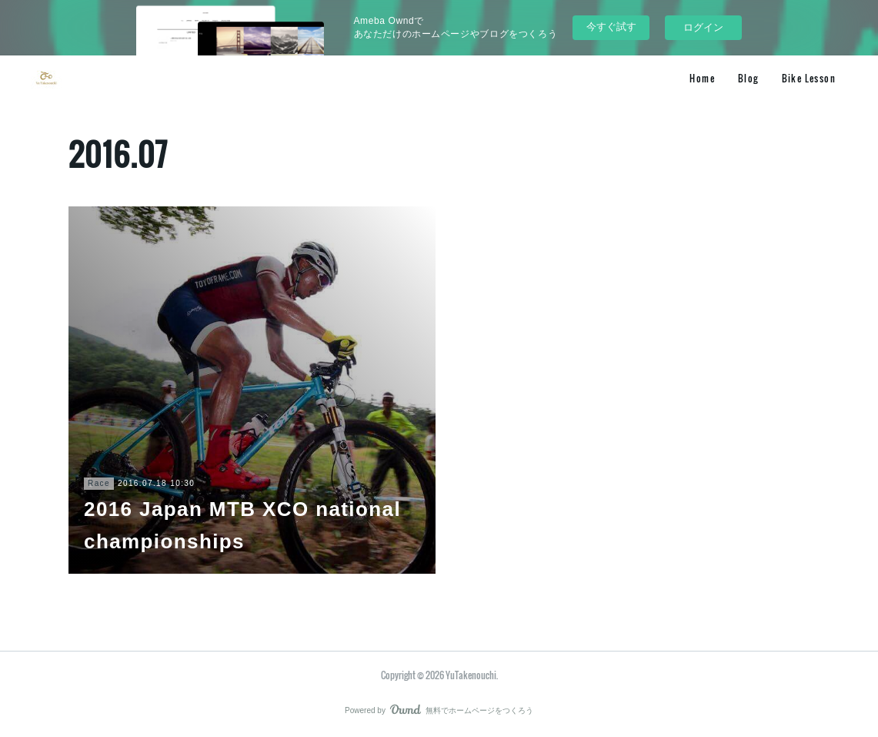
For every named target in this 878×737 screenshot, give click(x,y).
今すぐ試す (611, 26)
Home (702, 78)
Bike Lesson (809, 78)
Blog (748, 78)
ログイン (703, 27)
